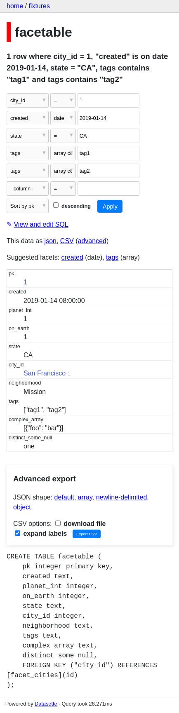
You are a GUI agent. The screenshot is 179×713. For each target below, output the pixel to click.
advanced (92, 240)
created (72, 257)
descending (72, 206)
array (85, 497)
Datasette (46, 704)
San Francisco (45, 373)
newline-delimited (121, 497)
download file (80, 523)
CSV (67, 240)
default (64, 497)
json (51, 240)
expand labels (41, 533)
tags (112, 257)
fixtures (39, 5)
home (15, 5)
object (22, 507)
